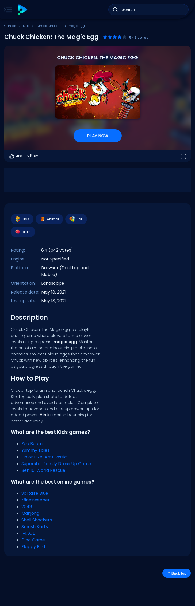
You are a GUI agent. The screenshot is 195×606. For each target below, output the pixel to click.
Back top (176, 573)
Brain (22, 232)
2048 (26, 507)
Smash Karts (34, 527)
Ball (76, 219)
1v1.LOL (28, 533)
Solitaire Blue (34, 493)
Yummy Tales (35, 450)
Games (10, 25)
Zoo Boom (32, 444)
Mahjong (30, 513)
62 (32, 156)
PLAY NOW (97, 135)
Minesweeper (35, 500)
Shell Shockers (36, 520)
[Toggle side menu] (6, 9)
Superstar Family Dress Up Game (56, 464)
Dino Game (33, 540)
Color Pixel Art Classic (44, 457)
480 (15, 156)
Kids (26, 25)
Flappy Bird (33, 547)
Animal (49, 219)
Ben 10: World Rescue (43, 470)
